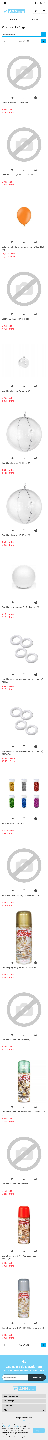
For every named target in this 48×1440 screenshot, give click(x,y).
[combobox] (24, 34)
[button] (42, 3)
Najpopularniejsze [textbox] (10, 34)
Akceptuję (38, 1431)
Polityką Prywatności (10, 1426)
